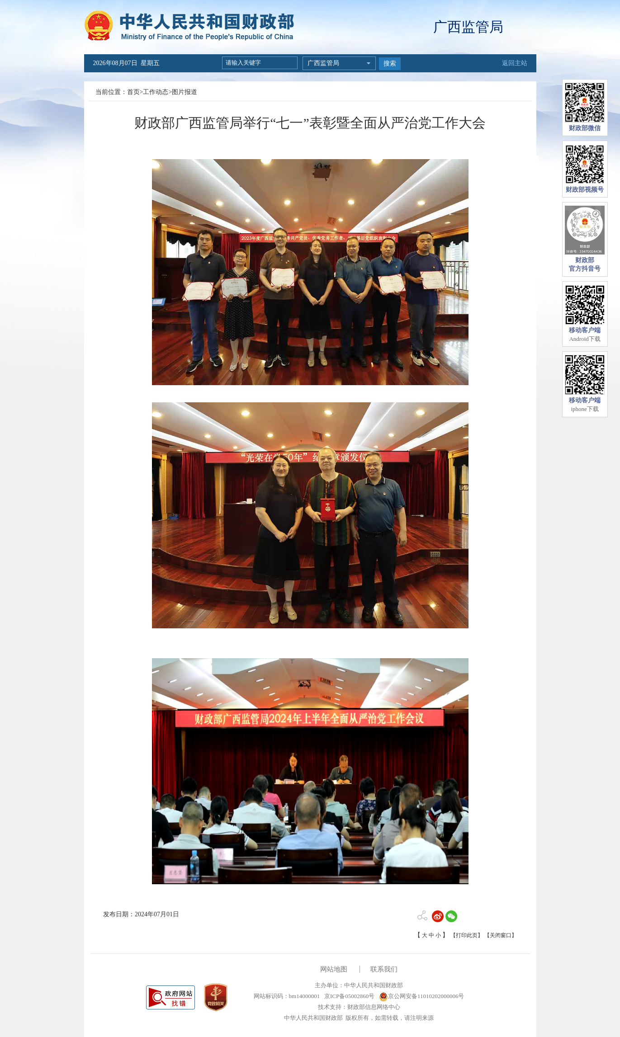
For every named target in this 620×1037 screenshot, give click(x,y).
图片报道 (184, 92)
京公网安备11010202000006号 (421, 996)
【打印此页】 (466, 935)
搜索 (389, 63)
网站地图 (333, 969)
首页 (133, 92)
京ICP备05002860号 (348, 996)
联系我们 (384, 969)
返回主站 (514, 63)
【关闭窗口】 (500, 935)
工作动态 (155, 92)
